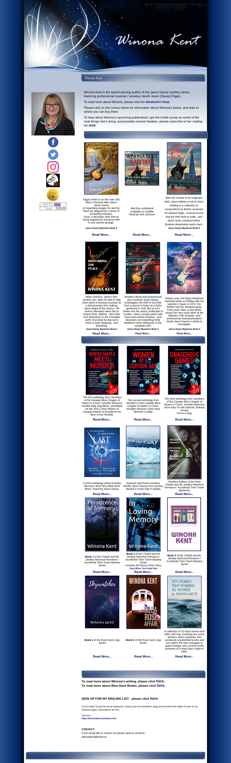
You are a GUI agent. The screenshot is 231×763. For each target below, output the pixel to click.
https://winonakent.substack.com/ (99, 718)
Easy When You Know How (143, 568)
